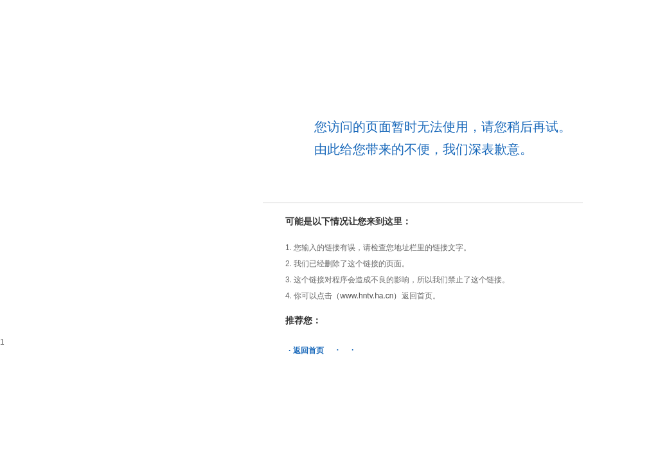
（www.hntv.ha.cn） (366, 295)
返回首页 (308, 350)
